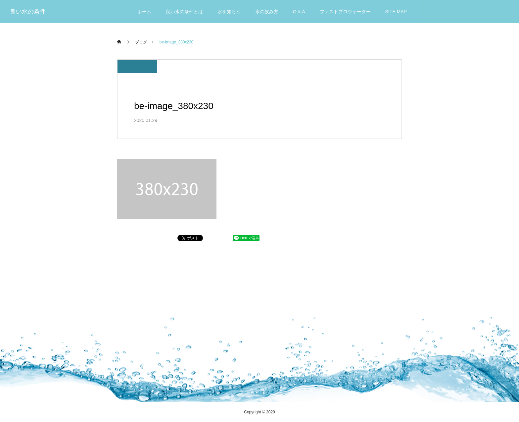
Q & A (299, 11)
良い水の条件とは (184, 11)
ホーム (144, 11)
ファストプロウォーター (345, 11)
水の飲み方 (266, 11)
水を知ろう (229, 11)
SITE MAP (396, 11)
